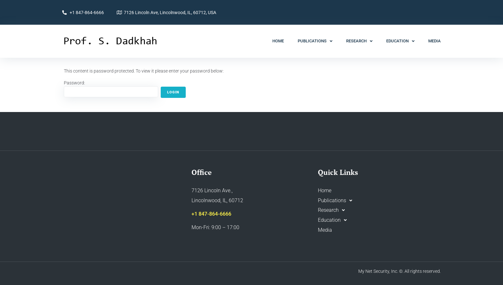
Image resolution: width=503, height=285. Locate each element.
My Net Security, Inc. (378, 271)
